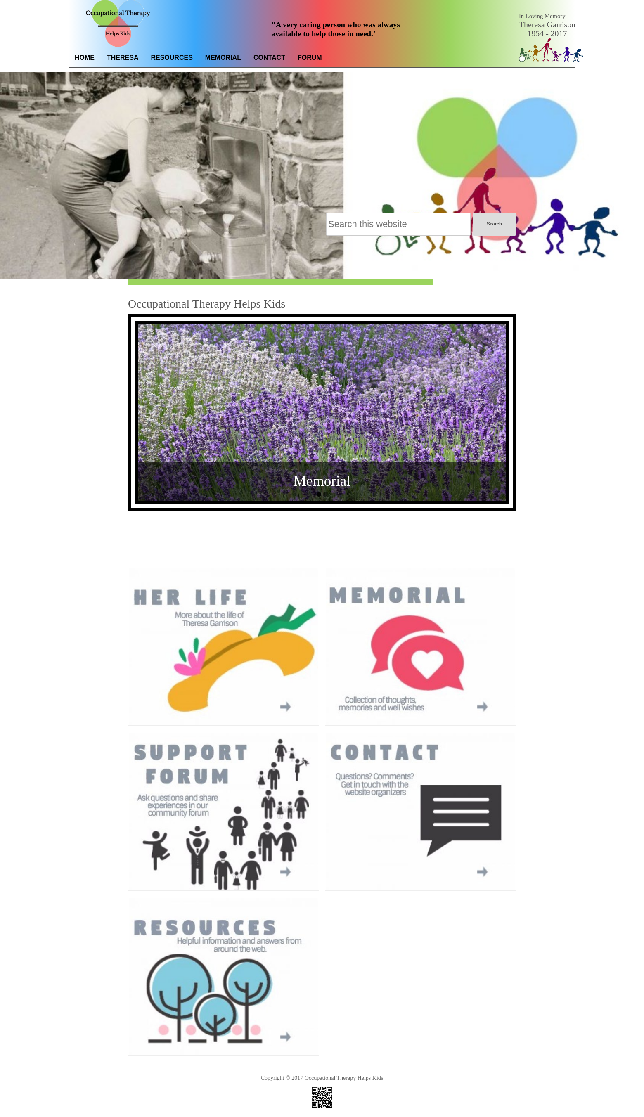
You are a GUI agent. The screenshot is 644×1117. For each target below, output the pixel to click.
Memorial (223, 57)
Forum (310, 57)
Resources (171, 57)
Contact (269, 57)
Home (85, 57)
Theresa (122, 57)
